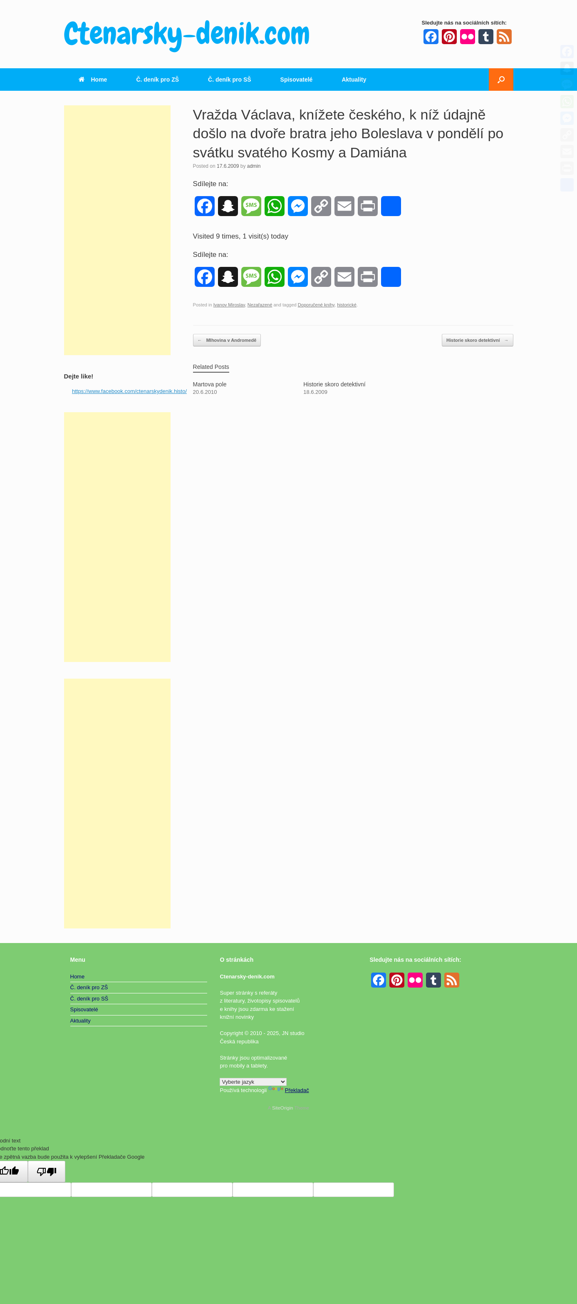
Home (93, 79)
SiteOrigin (282, 1107)
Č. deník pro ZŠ (157, 79)
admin (254, 166)
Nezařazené (260, 304)
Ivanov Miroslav (229, 304)
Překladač (288, 1090)
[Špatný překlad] (46, 1171)
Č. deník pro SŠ (229, 79)
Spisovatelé (296, 79)
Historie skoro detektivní (477, 340)
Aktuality (354, 79)
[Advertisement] (117, 230)
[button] (501, 79)
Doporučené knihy (316, 304)
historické (347, 304)
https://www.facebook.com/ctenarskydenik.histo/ (129, 391)
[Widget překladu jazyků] (253, 1082)
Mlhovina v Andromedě (227, 340)
